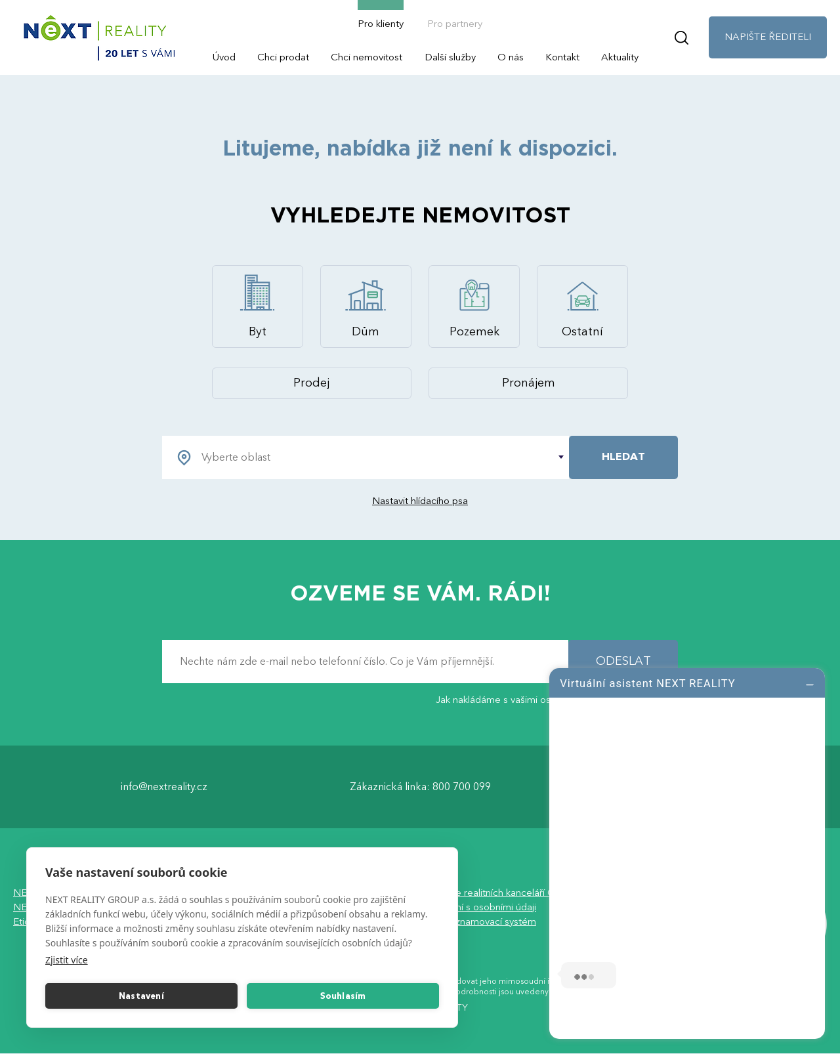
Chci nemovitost (366, 57)
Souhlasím (343, 996)
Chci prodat (283, 57)
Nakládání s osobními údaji (478, 907)
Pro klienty (381, 23)
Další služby (450, 57)
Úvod (224, 57)
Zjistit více (66, 960)
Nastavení (141, 996)
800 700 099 (461, 787)
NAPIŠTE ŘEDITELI (767, 36)
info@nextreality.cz (164, 787)
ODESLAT (623, 661)
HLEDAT (623, 457)
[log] (687, 852)
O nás (510, 57)
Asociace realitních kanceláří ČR (490, 892)
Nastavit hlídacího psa (420, 500)
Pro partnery (454, 23)
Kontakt (562, 57)
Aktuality (620, 57)
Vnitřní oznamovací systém (478, 921)
